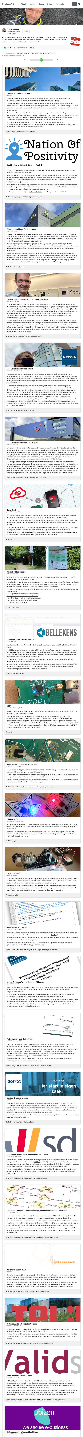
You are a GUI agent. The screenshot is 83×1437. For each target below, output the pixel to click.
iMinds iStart (25, 782)
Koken (41, 4)
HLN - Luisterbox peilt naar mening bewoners (21, 600)
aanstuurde (69, 115)
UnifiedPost (18, 1044)
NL (15, 47)
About (23, 4)
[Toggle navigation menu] (74, 4)
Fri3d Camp (27, 824)
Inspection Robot (13, 895)
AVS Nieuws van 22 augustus (16, 602)
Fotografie (60, 4)
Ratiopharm (62, 1395)
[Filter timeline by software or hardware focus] (41, 59)
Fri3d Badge (11, 841)
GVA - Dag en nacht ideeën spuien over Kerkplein (22, 594)
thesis (71, 1001)
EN (11, 47)
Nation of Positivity (35, 192)
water (66, 37)
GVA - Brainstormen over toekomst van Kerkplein (22, 596)
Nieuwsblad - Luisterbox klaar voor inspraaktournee (23, 598)
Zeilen (49, 4)
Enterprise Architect (14, 31)
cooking (41, 37)
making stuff (30, 37)
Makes (32, 4)
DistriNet (53, 935)
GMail (47, 1387)
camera (38, 40)
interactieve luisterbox (28, 579)
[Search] (79, 4)
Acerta (30, 1103)
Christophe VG (8, 4)
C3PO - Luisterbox (13, 607)
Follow (26, 31)
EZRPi (10, 732)
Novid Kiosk (11, 539)
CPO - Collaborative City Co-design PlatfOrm (34, 577)
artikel (67, 1001)
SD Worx (37, 1162)
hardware (58, 60)
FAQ (34, 47)
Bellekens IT (21, 645)
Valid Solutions (39, 1381)
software (25, 60)
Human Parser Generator (53, 650)
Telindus (11, 1329)
